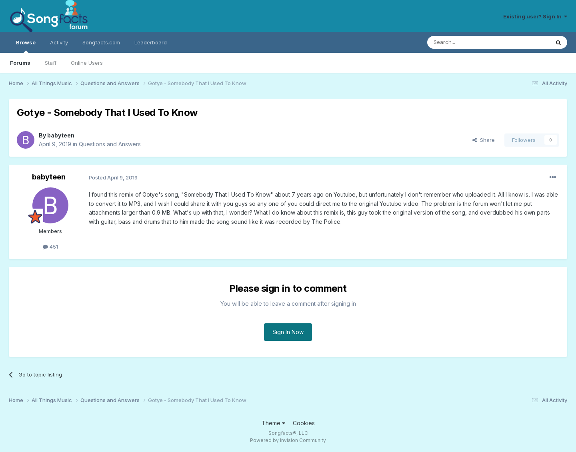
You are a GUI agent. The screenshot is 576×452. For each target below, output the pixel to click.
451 (50, 246)
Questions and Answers (110, 144)
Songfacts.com (101, 42)
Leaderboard (150, 42)
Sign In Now (288, 332)
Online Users (87, 63)
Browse (26, 46)
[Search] (468, 42)
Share (483, 140)
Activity (59, 42)
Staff (50, 63)
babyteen (60, 135)
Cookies (304, 423)
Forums (20, 63)
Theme (273, 423)
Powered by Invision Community (288, 440)
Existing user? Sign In (535, 16)
